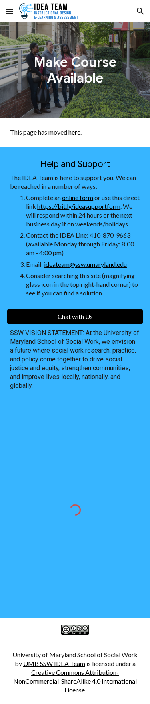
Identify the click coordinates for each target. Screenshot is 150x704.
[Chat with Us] (75, 316)
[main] (75, 70)
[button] (9, 11)
